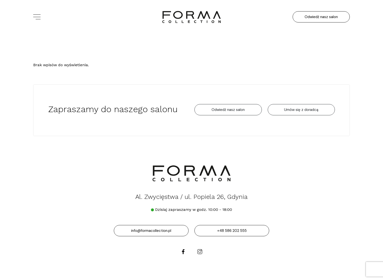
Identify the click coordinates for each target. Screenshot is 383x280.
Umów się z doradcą (301, 109)
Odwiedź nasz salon (321, 16)
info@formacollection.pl (151, 230)
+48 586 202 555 (232, 230)
